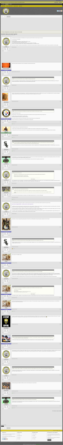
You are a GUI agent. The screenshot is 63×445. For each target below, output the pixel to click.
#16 (60, 297)
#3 (60, 85)
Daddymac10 (6, 149)
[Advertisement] (31, 24)
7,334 (5, 281)
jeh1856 (6, 292)
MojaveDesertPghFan (6, 68)
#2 (60, 71)
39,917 (5, 265)
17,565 (5, 166)
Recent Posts (56, 2)
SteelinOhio (6, 230)
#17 (60, 309)
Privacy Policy (60, 442)
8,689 (5, 121)
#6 (60, 135)
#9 (60, 183)
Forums (7, 4)
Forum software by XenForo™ (7, 442)
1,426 (5, 49)
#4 (60, 101)
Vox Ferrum (6, 278)
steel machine (6, 101)
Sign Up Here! (38, 444)
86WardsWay (6, 192)
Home (3, 4)
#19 (60, 343)
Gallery (10, 4)
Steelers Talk (20, 435)
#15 (60, 278)
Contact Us (60, 2)
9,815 (5, 72)
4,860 (5, 362)
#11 (60, 213)
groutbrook (6, 342)
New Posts (34, 437)
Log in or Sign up (58, 0)
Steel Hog (13, 358)
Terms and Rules (56, 442)
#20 (60, 358)
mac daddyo (13, 324)
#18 (60, 324)
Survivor (19, 437)
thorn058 (6, 163)
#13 (60, 246)
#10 (60, 197)
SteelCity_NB (13, 135)
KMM (6, 46)
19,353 (5, 195)
